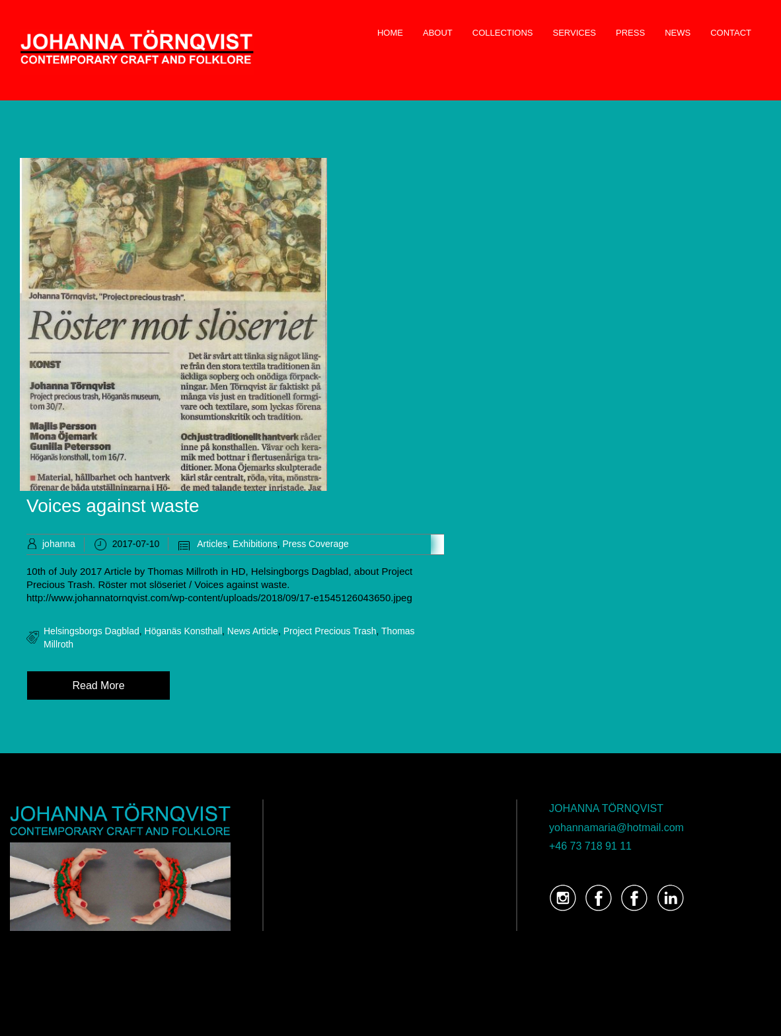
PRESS (630, 33)
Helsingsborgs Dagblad (91, 631)
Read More (98, 685)
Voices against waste (113, 506)
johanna (58, 543)
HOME (390, 33)
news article (252, 631)
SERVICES (575, 33)
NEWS (677, 33)
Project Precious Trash (330, 631)
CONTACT (730, 33)
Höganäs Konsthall (184, 631)
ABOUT (438, 33)
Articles (212, 543)
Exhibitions (255, 543)
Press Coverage (315, 543)
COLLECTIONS (502, 33)
